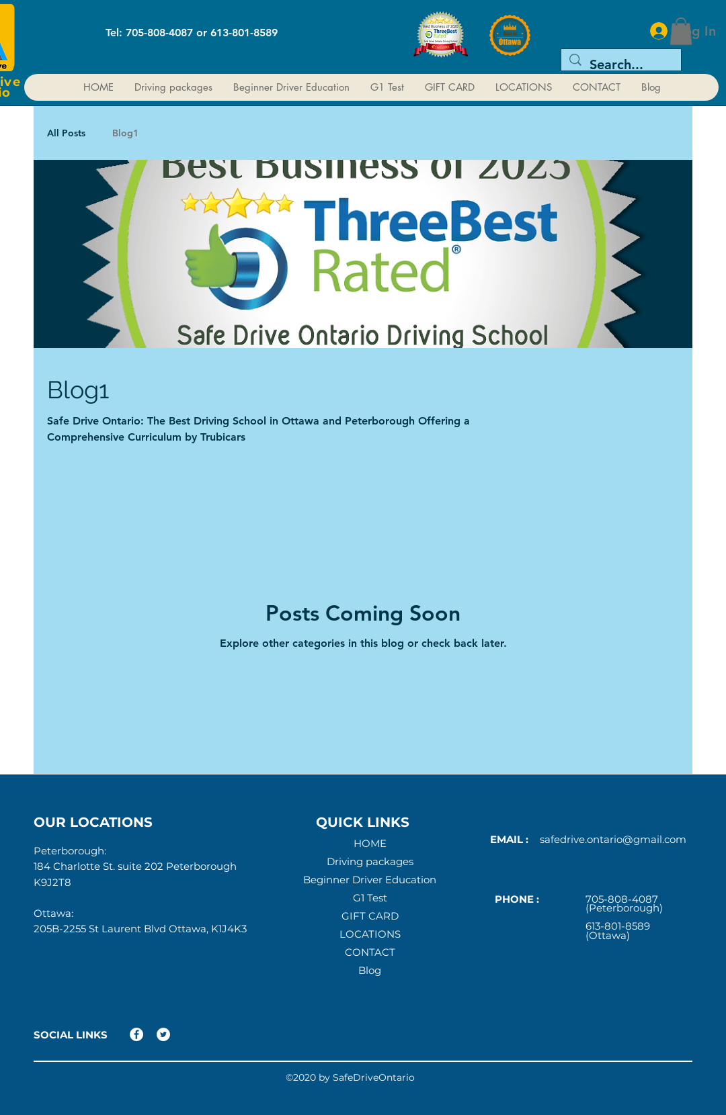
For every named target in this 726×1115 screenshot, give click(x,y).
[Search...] (621, 64)
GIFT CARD (370, 916)
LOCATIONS (370, 934)
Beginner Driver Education (369, 880)
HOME (370, 843)
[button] (681, 31)
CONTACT (370, 952)
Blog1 (125, 133)
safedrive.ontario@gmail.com (613, 839)
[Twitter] (163, 1034)
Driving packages (370, 861)
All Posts (66, 133)
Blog (369, 970)
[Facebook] (136, 1034)
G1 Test (370, 898)
